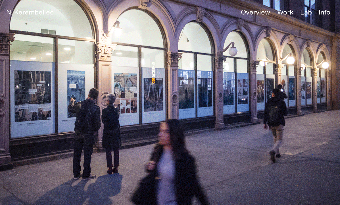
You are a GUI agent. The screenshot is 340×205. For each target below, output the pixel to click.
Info (324, 12)
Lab (306, 12)
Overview (255, 12)
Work (285, 12)
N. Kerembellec (30, 12)
